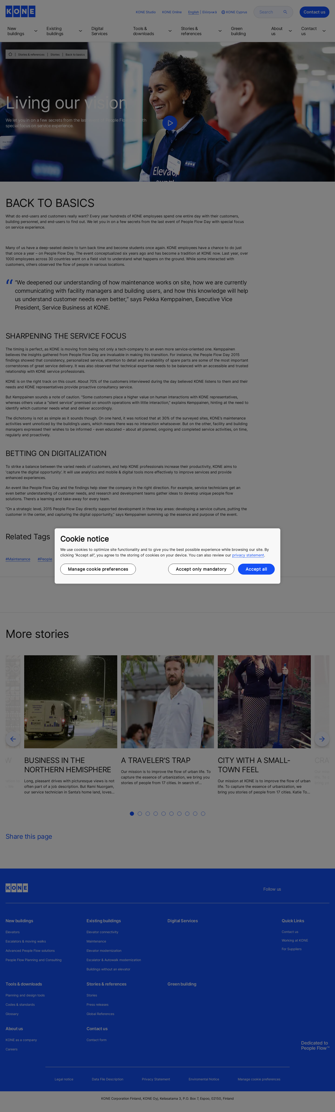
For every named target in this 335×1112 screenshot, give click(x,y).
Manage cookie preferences (98, 569)
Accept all (256, 569)
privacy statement (248, 555)
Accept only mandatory (201, 569)
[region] (167, 556)
